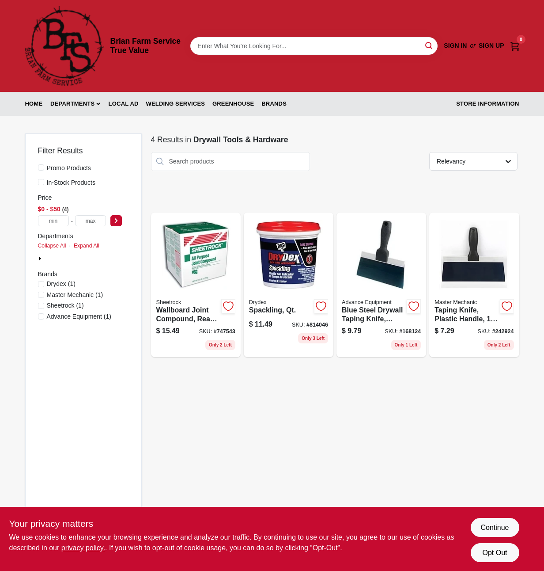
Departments (72, 103)
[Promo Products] (41, 167)
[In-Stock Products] (41, 182)
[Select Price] (116, 220)
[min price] (53, 220)
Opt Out (494, 552)
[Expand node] (41, 258)
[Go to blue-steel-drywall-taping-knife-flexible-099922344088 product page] (381, 285)
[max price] (90, 220)
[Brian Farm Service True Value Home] (64, 46)
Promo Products (69, 168)
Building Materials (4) (73, 259)
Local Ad (124, 103)
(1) (61, 283)
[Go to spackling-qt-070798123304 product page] (288, 285)
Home (34, 103)
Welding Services (175, 103)
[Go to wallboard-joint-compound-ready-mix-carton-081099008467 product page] (196, 285)
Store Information (487, 103)
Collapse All (52, 246)
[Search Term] (314, 46)
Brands (274, 103)
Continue (494, 527)
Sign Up (491, 45)
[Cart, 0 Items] (514, 45)
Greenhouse (233, 103)
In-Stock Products (71, 182)
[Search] (429, 45)
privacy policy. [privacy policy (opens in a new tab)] (83, 548)
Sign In (455, 45)
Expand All (86, 246)
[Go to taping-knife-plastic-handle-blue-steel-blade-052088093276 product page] (474, 285)
